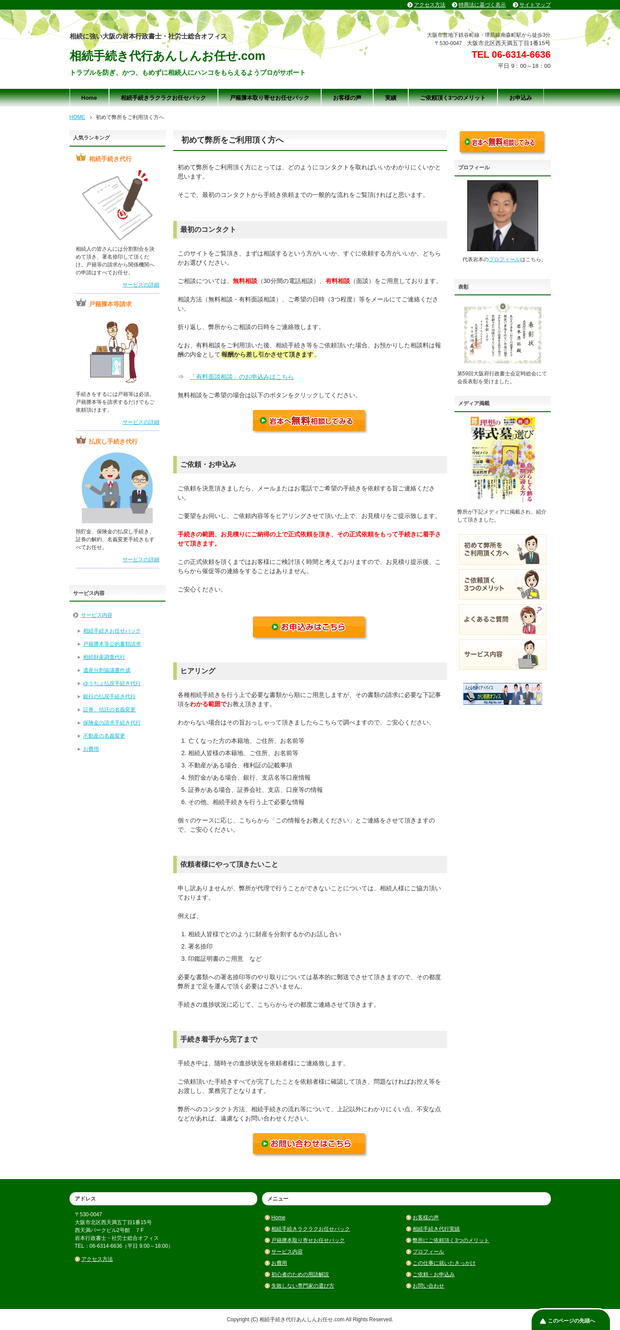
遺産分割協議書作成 (106, 670)
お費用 (91, 749)
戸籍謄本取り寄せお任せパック (269, 97)
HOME (77, 117)
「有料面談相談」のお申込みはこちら (242, 376)
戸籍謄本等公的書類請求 (112, 644)
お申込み (520, 97)
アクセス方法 (97, 1259)
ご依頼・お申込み (434, 1274)
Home (89, 97)
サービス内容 (96, 615)
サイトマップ (535, 5)
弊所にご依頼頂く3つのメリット (451, 1240)
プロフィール (504, 259)
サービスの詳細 (141, 285)
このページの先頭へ (571, 1321)
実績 (390, 97)
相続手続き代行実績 (436, 1229)
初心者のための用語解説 (300, 1274)
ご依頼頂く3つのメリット (453, 97)
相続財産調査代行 (104, 657)
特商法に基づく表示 (482, 5)
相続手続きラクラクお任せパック (163, 97)
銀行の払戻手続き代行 (109, 696)
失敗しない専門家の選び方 (302, 1286)
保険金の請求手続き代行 (112, 723)
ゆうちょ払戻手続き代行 (112, 683)
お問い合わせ (428, 1286)
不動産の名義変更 (104, 736)
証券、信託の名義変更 (109, 710)
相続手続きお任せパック (112, 631)
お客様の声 (347, 97)
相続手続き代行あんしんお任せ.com (168, 56)
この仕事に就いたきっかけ (444, 1263)
